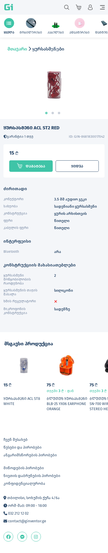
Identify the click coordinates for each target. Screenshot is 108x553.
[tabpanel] (54, 89)
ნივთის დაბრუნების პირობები (31, 476)
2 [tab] (54, 113)
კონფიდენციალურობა (24, 483)
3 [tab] (60, 113)
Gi (8, 7)
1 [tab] (48, 113)
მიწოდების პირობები (23, 468)
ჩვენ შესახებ (15, 439)
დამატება (30, 166)
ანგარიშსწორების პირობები (30, 455)
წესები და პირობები (22, 447)
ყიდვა (77, 166)
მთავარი (17, 49)
